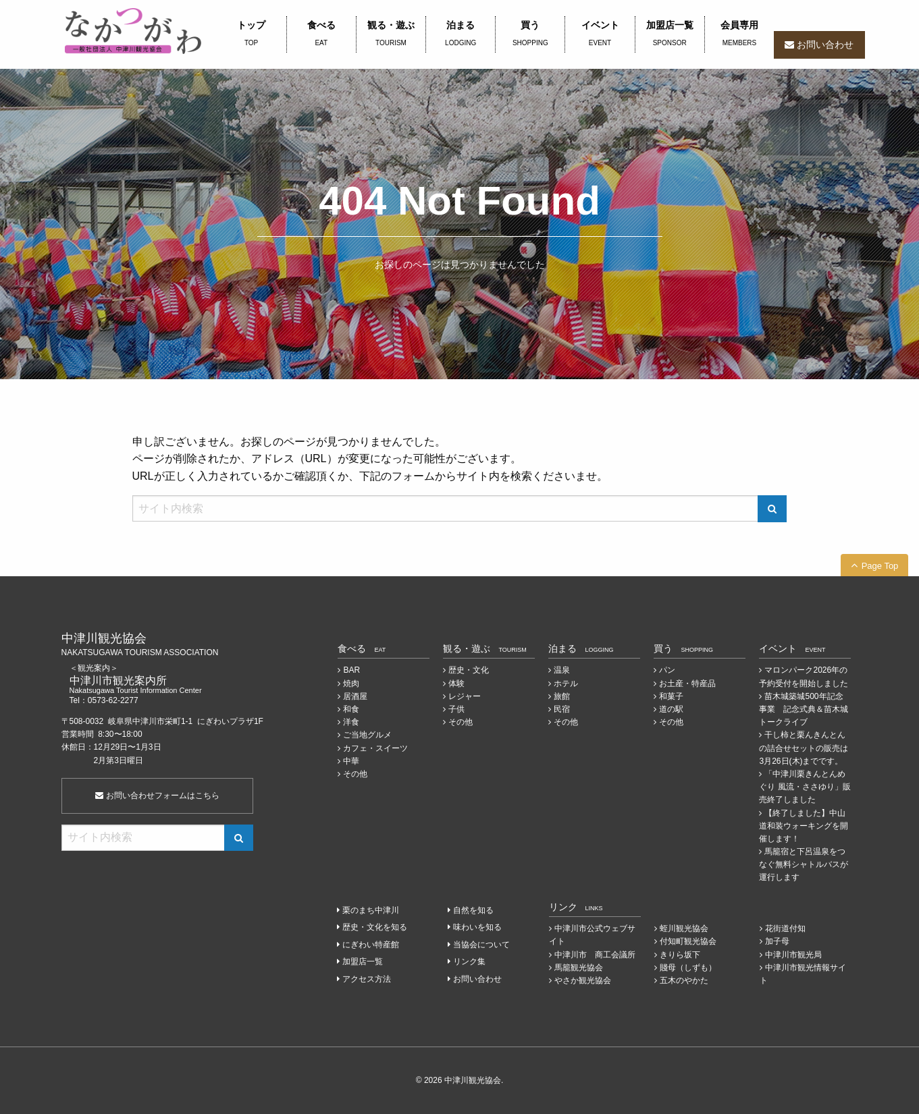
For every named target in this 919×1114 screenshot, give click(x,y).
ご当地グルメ (367, 735)
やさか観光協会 (582, 980)
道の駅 (671, 709)
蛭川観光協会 (684, 928)
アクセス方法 (366, 979)
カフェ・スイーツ (375, 748)
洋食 (351, 722)
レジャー (464, 696)
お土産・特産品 (687, 683)
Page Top (880, 566)
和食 (351, 709)
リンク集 (469, 961)
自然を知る (473, 910)
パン (667, 670)
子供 (456, 709)
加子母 (777, 941)
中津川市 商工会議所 (594, 954)
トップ (251, 34)
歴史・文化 (468, 670)
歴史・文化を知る (374, 927)
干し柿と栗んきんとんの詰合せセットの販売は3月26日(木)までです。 (803, 747)
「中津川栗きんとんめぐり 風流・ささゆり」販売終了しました (804, 786)
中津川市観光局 (793, 954)
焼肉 (351, 683)
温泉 (562, 670)
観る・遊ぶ (391, 34)
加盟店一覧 (669, 34)
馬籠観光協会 (578, 967)
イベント (599, 34)
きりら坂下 (680, 954)
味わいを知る (477, 927)
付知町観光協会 (688, 941)
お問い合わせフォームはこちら (157, 795)
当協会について (481, 944)
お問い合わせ (825, 44)
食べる (321, 34)
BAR (351, 670)
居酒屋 (355, 696)
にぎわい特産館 (370, 944)
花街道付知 (785, 928)
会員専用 (739, 34)
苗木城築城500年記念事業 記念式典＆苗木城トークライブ (803, 709)
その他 (355, 774)
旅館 (562, 696)
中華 (351, 761)
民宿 (562, 709)
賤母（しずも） (688, 967)
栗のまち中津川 (370, 910)
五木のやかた (684, 980)
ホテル (566, 683)
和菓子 (671, 696)
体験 (456, 683)
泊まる (460, 34)
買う (530, 34)
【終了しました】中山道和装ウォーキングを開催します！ (803, 825)
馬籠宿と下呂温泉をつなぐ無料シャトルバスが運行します (803, 864)
